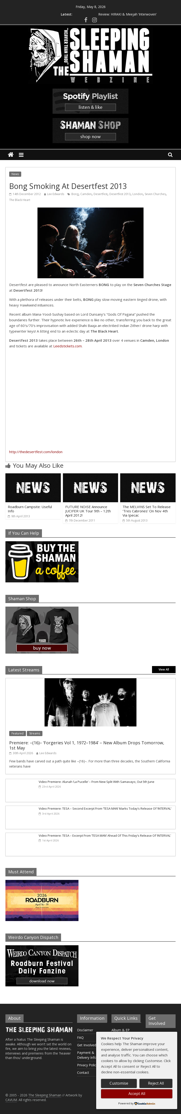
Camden (86, 194)
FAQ (80, 1037)
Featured (18, 733)
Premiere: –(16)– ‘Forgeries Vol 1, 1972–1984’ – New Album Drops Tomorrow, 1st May (86, 745)
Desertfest (100, 194)
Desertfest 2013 (120, 194)
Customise (119, 1083)
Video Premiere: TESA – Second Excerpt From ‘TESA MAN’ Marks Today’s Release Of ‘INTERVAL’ (105, 808)
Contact (83, 1072)
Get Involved (86, 1045)
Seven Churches (155, 194)
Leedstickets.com (67, 346)
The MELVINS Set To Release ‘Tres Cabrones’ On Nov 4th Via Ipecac (147, 511)
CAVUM (11, 1100)
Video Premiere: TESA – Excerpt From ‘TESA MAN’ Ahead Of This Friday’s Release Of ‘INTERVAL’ (105, 835)
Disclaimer (85, 1030)
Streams (34, 733)
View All (164, 669)
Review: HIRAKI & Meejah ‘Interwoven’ (127, 14)
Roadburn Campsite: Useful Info (30, 508)
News (15, 174)
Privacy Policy (87, 1065)
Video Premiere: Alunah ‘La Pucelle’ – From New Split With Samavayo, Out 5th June (96, 782)
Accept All (136, 1093)
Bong (74, 194)
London (137, 194)
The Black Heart (19, 200)
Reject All (156, 1083)
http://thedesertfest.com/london (35, 451)
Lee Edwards (55, 194)
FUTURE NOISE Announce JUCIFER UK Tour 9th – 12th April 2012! (88, 511)
